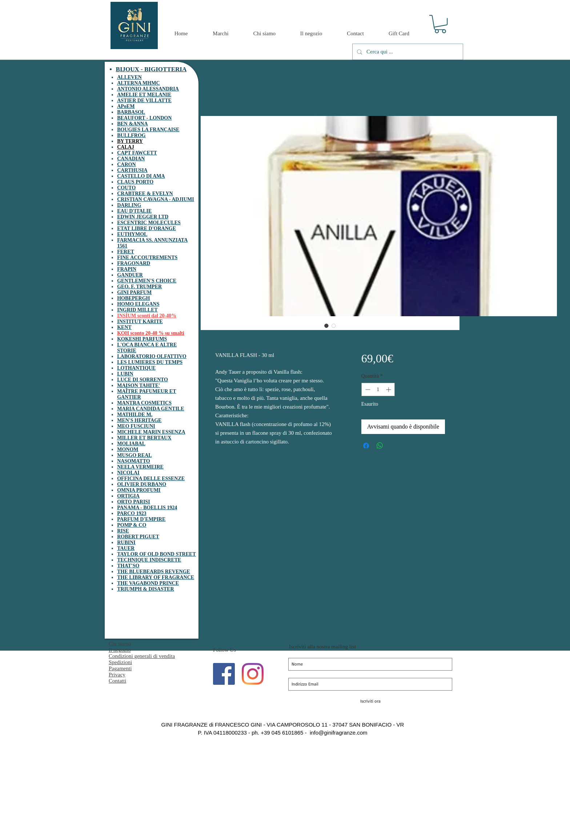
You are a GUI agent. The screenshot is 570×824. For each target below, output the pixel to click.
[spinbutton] (378, 389)
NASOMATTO (133, 461)
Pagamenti (120, 668)
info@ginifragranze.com (339, 732)
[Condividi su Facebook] (366, 445)
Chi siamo (120, 644)
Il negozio (120, 650)
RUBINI (126, 542)
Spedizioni (120, 662)
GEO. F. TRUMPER (139, 286)
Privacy (117, 675)
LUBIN (125, 374)
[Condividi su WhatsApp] (380, 445)
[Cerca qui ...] (406, 52)
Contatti (117, 681)
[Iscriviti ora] (370, 701)
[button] (440, 24)
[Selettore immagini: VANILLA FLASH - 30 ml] (326, 325)
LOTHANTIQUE (136, 368)
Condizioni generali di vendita (142, 656)
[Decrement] (367, 389)
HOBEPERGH (133, 298)
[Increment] (389, 389)
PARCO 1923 (131, 513)
